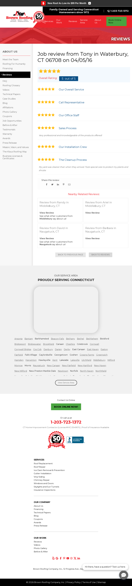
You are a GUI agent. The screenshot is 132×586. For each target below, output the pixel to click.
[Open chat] (123, 575)
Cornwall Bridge (22, 349)
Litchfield (86, 360)
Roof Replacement (43, 463)
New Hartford (85, 365)
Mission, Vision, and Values (16, 147)
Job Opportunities (12, 121)
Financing (8, 68)
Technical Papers (11, 94)
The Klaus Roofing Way (15, 151)
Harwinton (31, 360)
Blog (5, 103)
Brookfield (48, 344)
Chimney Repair (42, 480)
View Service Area (66, 383)
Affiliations (8, 107)
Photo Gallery (10, 112)
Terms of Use (89, 582)
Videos (6, 90)
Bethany (70, 339)
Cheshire (70, 344)
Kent (54, 360)
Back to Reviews (100, 255)
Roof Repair (39, 467)
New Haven (100, 365)
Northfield (101, 371)
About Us (98, 21)
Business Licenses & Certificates (12, 157)
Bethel (80, 339)
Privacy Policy (73, 582)
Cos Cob (37, 349)
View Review (47, 213)
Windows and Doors (43, 483)
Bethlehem (92, 339)
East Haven (93, 349)
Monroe (18, 365)
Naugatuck (46, 244)
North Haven (86, 371)
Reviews (73, 21)
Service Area (84, 21)
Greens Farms (87, 355)
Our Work (59, 21)
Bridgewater (34, 344)
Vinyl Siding (39, 477)
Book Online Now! (66, 407)
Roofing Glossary (11, 85)
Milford (111, 360)
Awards (6, 138)
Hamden (18, 360)
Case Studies (9, 99)
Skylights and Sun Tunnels (46, 486)
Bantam (28, 339)
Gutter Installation (42, 473)
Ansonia (18, 339)
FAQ (5, 81)
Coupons (7, 116)
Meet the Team (10, 59)
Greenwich (102, 355)
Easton (104, 349)
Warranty (7, 134)
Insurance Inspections (44, 490)
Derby (67, 349)
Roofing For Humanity (14, 64)
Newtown (63, 371)
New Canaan (53, 365)
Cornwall (94, 344)
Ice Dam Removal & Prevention (49, 470)
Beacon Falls (57, 339)
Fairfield (18, 355)
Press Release (10, 143)
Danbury (48, 349)
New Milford (20, 371)
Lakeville (75, 360)
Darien (58, 349)
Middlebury (46, 219)
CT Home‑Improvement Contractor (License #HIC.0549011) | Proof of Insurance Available (66, 427)
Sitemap (101, 582)
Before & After (10, 125)
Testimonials (9, 129)
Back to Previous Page (70, 255)
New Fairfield (69, 365)
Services (49, 21)
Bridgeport (20, 344)
